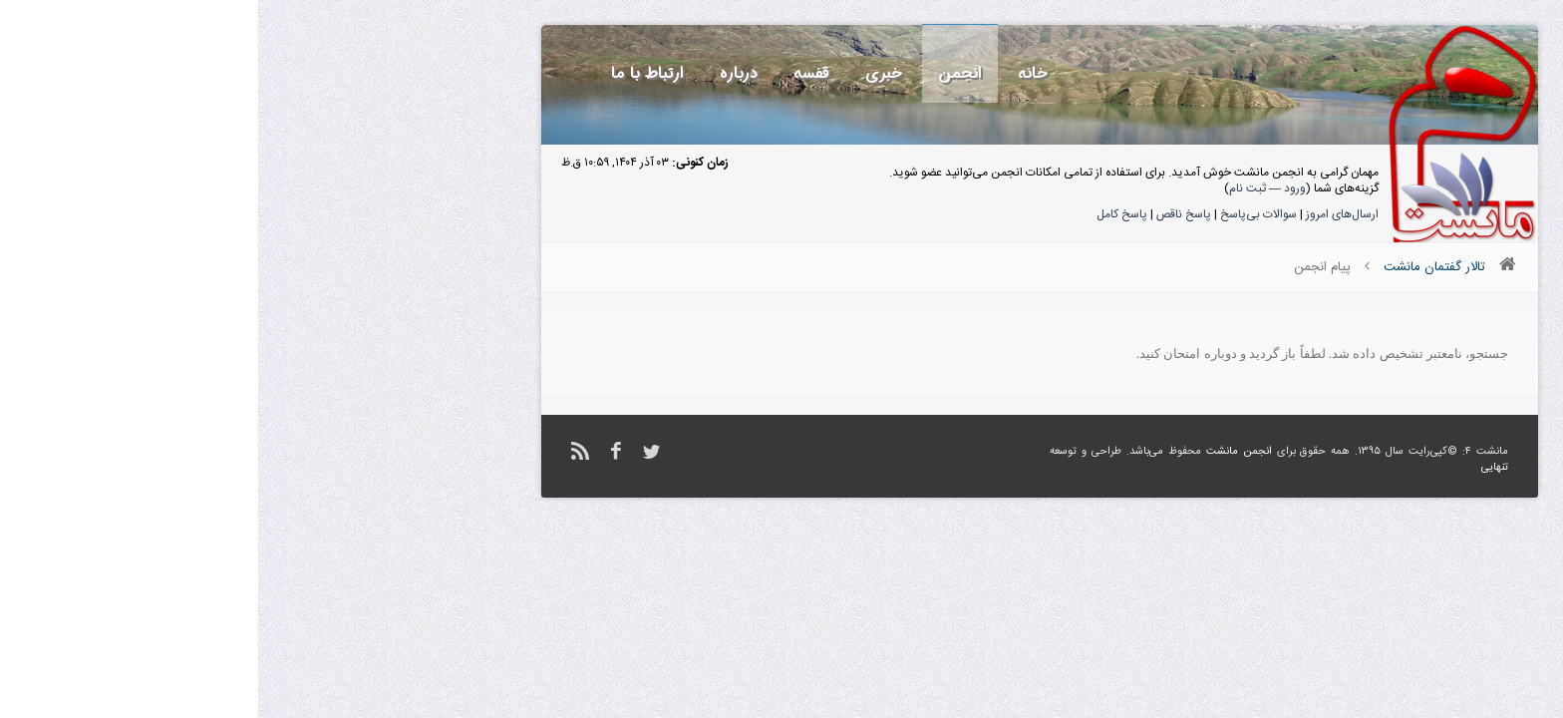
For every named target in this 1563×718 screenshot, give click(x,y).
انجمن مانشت (981, 452)
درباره (480, 73)
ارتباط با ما (389, 73)
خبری (625, 73)
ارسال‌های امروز (1084, 214)
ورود (1037, 188)
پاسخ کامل (863, 214)
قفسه (553, 73)
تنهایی (1236, 468)
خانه (774, 73)
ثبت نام (989, 188)
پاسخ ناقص (925, 214)
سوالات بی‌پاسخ (1000, 214)
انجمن (702, 73)
